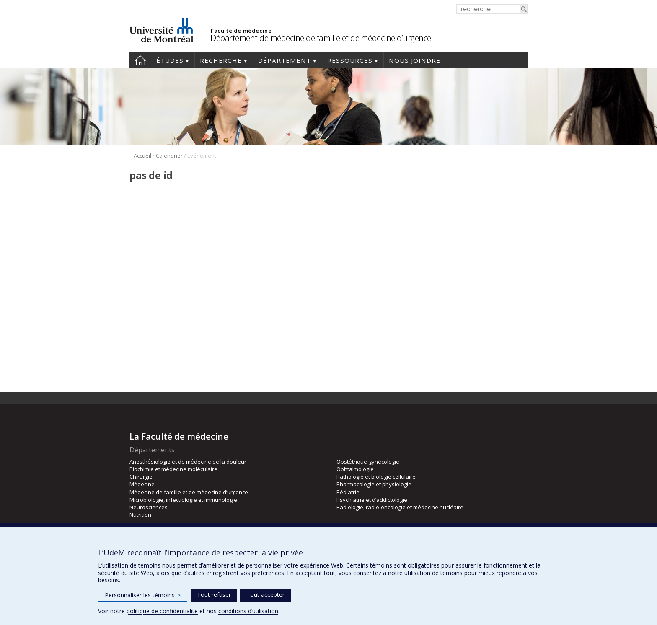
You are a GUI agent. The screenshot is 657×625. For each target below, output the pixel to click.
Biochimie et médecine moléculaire (173, 469)
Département (284, 60)
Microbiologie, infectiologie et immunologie (183, 499)
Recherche (221, 60)
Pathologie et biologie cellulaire (376, 476)
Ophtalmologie (355, 469)
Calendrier (169, 155)
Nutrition (140, 515)
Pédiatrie (348, 492)
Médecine (142, 484)
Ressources (349, 60)
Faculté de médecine (241, 30)
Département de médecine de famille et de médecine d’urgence (320, 38)
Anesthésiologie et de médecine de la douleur (187, 461)
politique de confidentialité (162, 611)
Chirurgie (141, 476)
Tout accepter (265, 595)
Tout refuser (214, 595)
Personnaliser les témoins (143, 595)
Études (170, 60)
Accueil (140, 60)
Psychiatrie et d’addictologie (371, 499)
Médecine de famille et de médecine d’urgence (188, 492)
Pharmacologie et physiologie (373, 484)
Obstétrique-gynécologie (367, 461)
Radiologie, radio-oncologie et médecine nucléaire (399, 507)
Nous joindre (414, 60)
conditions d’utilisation (248, 611)
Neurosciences (148, 507)
